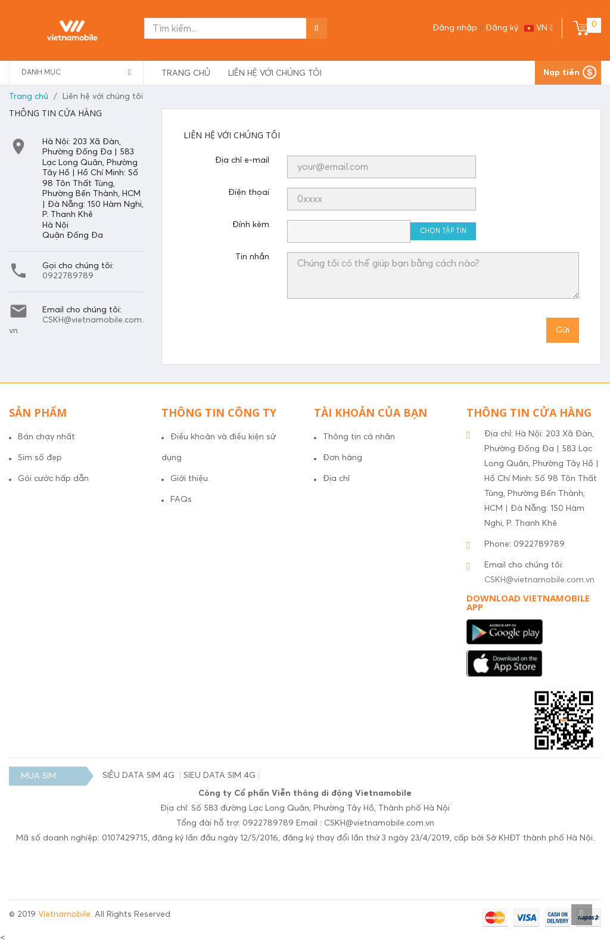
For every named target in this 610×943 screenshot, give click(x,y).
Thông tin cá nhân (359, 437)
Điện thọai (248, 192)
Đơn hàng (342, 458)
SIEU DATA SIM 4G (219, 775)
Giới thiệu (189, 478)
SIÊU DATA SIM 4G (139, 775)
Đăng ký (501, 28)
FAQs (181, 499)
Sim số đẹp (40, 458)
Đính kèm (250, 225)
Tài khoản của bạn (370, 412)
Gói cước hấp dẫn (53, 478)
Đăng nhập (456, 28)
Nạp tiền (561, 73)
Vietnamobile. (66, 914)
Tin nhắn (252, 257)
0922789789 (68, 276)
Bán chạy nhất (46, 437)
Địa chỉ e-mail (242, 160)
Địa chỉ (336, 478)
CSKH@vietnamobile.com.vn (539, 580)
